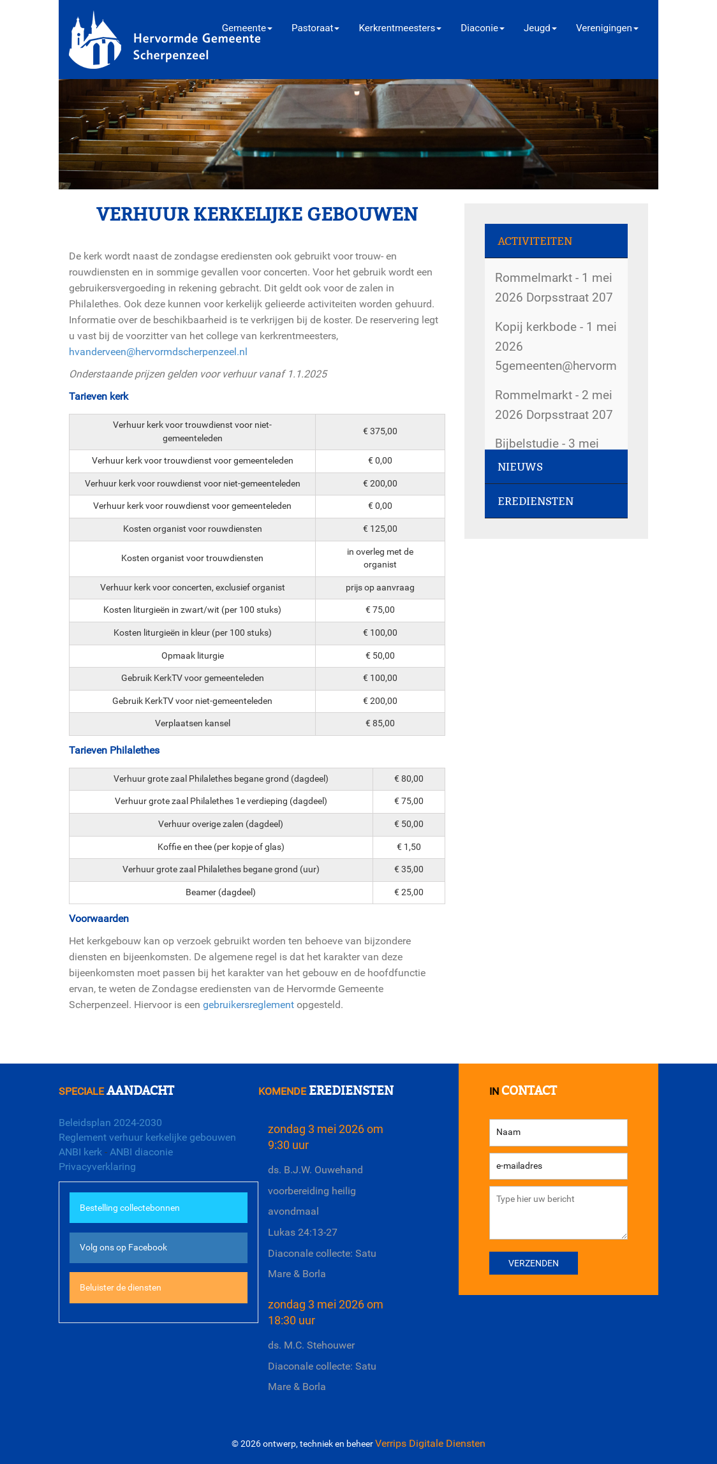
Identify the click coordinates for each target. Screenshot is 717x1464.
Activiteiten (535, 241)
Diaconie (483, 28)
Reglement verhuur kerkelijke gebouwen (147, 1137)
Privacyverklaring (97, 1166)
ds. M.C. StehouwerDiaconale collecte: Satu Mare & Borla (322, 1366)
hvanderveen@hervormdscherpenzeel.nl (158, 352)
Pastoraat (315, 28)
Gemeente (247, 28)
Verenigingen (607, 28)
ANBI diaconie (141, 1152)
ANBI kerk (80, 1152)
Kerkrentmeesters (399, 28)
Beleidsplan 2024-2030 (110, 1122)
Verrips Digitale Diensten (430, 1443)
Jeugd (540, 28)
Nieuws (520, 467)
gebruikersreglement (248, 1005)
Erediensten (535, 501)
